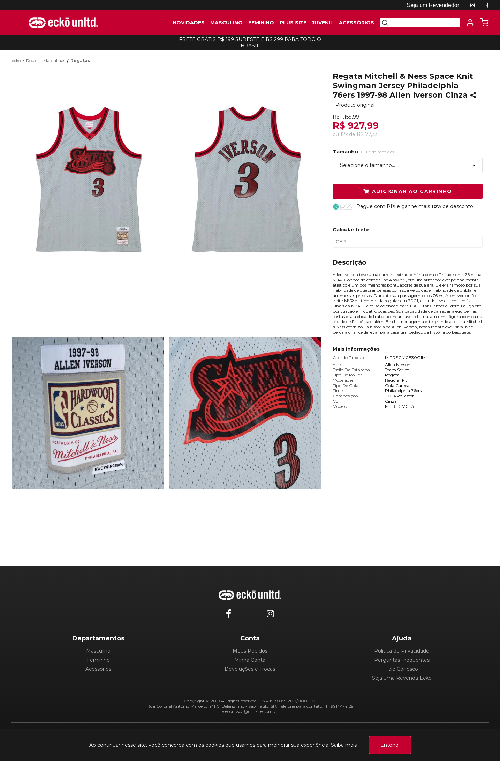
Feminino (98, 660)
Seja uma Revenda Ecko (402, 678)
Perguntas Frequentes (402, 660)
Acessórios (98, 669)
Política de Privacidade (401, 651)
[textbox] (424, 23)
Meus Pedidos (250, 651)
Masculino (98, 651)
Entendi (390, 745)
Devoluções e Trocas (250, 669)
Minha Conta (249, 660)
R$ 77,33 (367, 134)
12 (344, 134)
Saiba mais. (344, 745)
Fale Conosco (401, 669)
